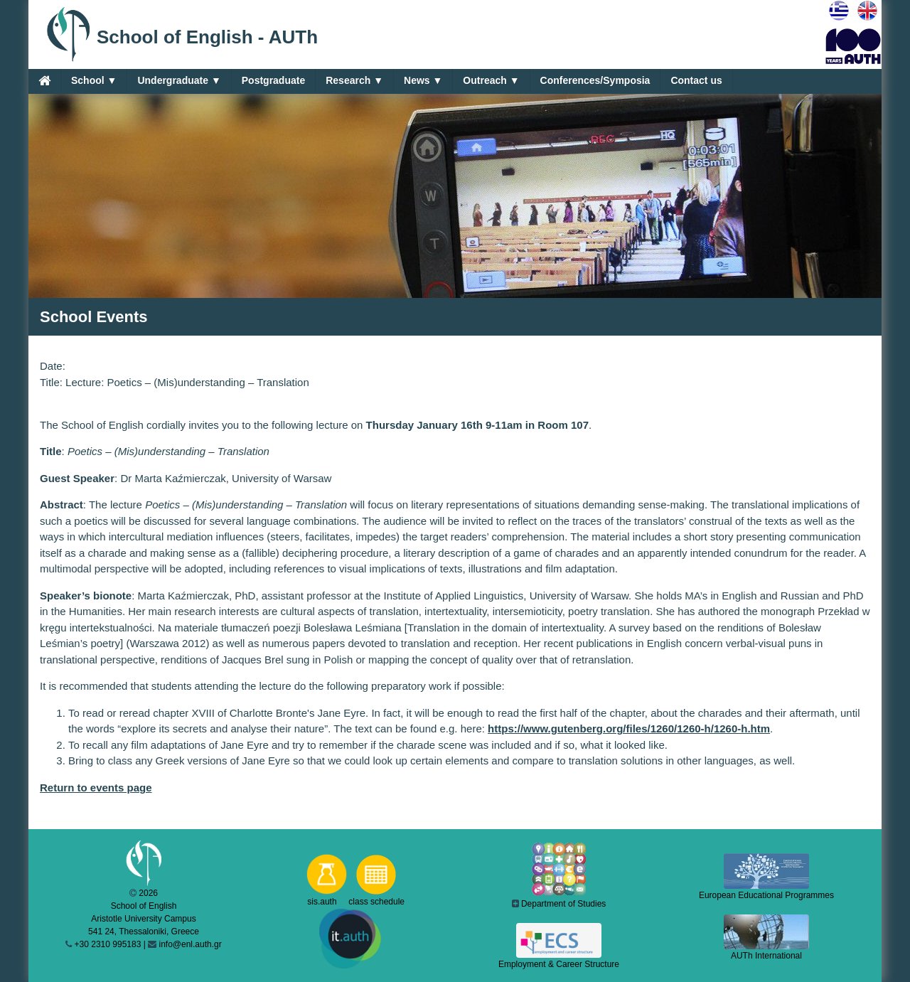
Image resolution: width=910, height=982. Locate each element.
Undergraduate (178, 80)
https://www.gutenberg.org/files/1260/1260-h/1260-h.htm (629, 728)
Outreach (491, 80)
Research (354, 80)
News (423, 80)
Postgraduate (273, 80)
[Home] (44, 80)
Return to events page (96, 787)
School (94, 80)
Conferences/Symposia (595, 80)
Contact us (696, 80)
